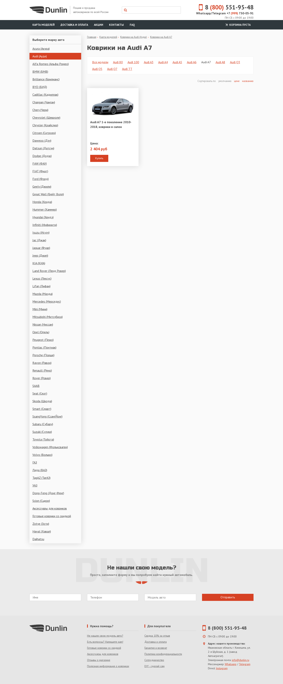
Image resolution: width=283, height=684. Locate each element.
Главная (91, 37)
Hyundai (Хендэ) (43, 217)
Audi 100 (133, 62)
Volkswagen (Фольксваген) (50, 447)
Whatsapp (230, 664)
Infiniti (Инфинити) (44, 225)
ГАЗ (34, 462)
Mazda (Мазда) (42, 294)
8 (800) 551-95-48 (227, 628)
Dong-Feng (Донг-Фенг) (48, 493)
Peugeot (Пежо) (43, 340)
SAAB (36, 386)
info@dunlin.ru (240, 660)
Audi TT (127, 69)
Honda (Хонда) (42, 202)
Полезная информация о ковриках (108, 666)
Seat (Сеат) (39, 393)
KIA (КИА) (38, 263)
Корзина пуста (238, 25)
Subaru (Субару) (42, 424)
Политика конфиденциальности (163, 654)
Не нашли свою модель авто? (105, 635)
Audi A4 (163, 62)
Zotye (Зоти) (40, 524)
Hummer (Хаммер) (44, 209)
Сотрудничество (154, 660)
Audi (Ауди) (39, 56)
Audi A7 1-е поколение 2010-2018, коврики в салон (110, 124)
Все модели (100, 62)
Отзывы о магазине (98, 660)
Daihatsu (38, 539)
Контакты (116, 25)
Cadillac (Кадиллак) (45, 94)
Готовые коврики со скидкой (51, 516)
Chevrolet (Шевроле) (46, 117)
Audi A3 (148, 62)
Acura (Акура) (41, 48)
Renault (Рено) (42, 370)
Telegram (244, 664)
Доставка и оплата (74, 25)
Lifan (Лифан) (41, 286)
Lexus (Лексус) (41, 278)
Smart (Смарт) (41, 409)
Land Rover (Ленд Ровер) (49, 271)
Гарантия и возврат (155, 648)
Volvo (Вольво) (42, 455)
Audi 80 (118, 62)
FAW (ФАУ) (39, 163)
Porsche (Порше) (43, 355)
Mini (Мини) (39, 309)
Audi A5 (177, 62)
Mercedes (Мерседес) (46, 301)
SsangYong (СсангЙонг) (47, 416)
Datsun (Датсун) (43, 148)
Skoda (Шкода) (42, 401)
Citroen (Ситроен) (44, 133)
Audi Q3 (235, 62)
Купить (99, 158)
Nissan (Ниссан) (42, 324)
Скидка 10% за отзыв (157, 635)
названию (248, 81)
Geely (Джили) (41, 186)
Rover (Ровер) (41, 378)
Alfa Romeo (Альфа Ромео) (50, 64)
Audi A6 (192, 62)
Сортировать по (207, 81)
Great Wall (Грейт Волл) (48, 194)
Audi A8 (220, 62)
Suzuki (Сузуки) (42, 432)
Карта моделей (43, 25)
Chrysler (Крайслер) (45, 125)
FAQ (132, 25)
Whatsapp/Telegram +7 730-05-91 (225, 13)
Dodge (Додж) (42, 156)
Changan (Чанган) (43, 102)
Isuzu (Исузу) (41, 232)
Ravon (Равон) (41, 363)
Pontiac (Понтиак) (44, 347)
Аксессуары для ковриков (49, 508)
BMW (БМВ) (40, 71)
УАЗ (34, 485)
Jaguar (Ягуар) (41, 248)
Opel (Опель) (40, 332)
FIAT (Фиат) (40, 171)
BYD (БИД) (39, 87)
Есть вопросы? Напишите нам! (105, 642)
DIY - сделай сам (154, 666)
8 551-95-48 (224, 7)
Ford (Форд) (40, 179)
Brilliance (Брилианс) (46, 79)
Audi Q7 (112, 69)
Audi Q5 (97, 69)
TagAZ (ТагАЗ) (41, 478)
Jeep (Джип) (40, 255)
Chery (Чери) (40, 110)
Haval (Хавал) (41, 531)
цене (237, 81)
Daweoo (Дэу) (41, 140)
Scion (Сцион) (41, 501)
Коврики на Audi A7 (161, 37)
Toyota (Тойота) (43, 439)
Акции (98, 25)
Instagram (222, 668)
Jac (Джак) (39, 240)
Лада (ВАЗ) (39, 470)
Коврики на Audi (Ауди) (133, 37)
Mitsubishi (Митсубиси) (47, 317)
